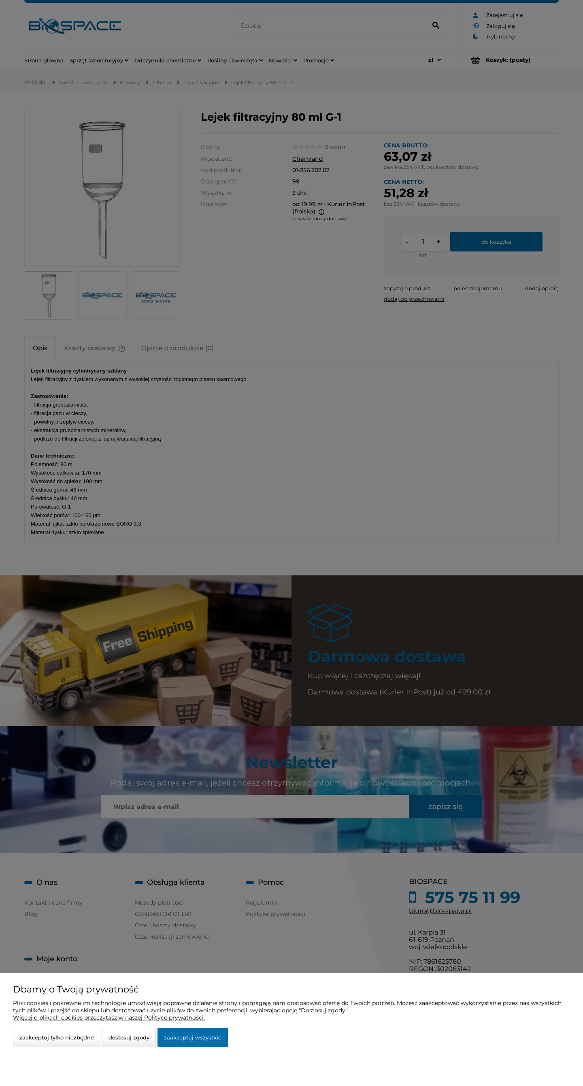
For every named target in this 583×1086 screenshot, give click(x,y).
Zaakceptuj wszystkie (192, 1037)
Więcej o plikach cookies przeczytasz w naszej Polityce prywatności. (109, 1017)
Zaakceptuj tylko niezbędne (56, 1037)
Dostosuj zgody (129, 1037)
